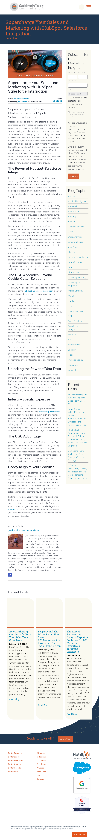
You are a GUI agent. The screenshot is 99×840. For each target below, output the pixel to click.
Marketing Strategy (77, 277)
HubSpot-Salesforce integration (40, 290)
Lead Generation (76, 262)
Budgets (72, 221)
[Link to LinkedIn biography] (10, 575)
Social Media (74, 344)
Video (70, 354)
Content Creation (76, 226)
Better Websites (15, 760)
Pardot (71, 301)
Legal (70, 267)
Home (8, 38)
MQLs (71, 295)
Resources (41, 771)
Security (72, 334)
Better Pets (13, 771)
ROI (70, 316)
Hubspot (72, 252)
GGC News (73, 247)
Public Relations (75, 311)
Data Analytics (75, 236)
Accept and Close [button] (79, 834)
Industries (41, 756)
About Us (41, 753)
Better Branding (15, 753)
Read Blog (14, 699)
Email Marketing (75, 241)
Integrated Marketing (78, 257)
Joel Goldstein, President (27, 530)
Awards (40, 767)
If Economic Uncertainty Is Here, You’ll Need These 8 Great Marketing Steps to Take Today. (77, 471)
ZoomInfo (72, 370)
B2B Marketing (75, 211)
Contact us (13, 509)
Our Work (41, 760)
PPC (70, 306)
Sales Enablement (76, 321)
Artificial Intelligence (77, 201)
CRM (70, 231)
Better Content (14, 764)
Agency (71, 196)
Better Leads (14, 756)
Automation (73, 206)
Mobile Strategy (75, 290)
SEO (70, 339)
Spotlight (72, 349)
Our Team (41, 764)
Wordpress (73, 365)
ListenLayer (73, 272)
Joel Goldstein (22, 102)
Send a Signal (66, 738)
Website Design (75, 359)
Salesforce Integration (21, 98)
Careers (40, 779)
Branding (72, 216)
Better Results (14, 767)
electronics (55, 411)
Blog (15, 38)
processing (44, 411)
